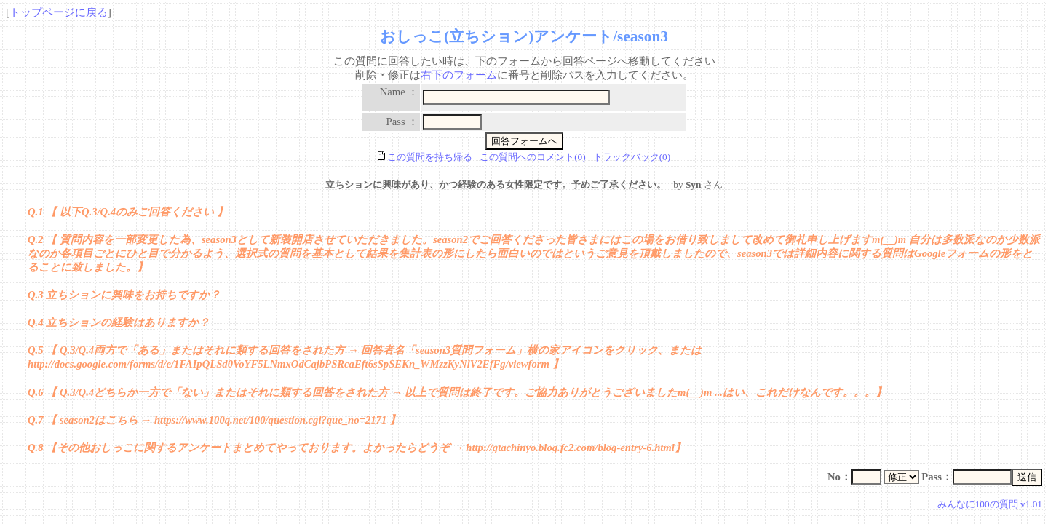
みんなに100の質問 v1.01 (989, 504)
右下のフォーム (459, 75)
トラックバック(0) (632, 156)
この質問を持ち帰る (425, 156)
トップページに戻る (58, 12)
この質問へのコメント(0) (533, 156)
